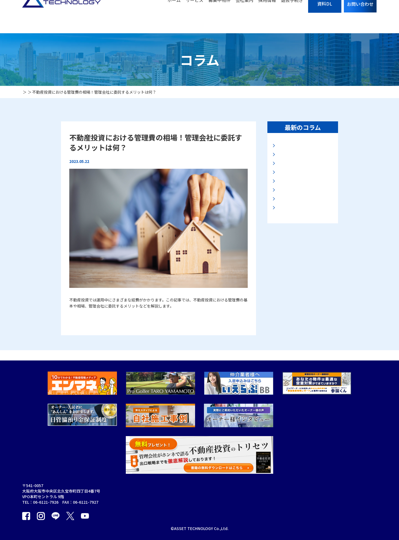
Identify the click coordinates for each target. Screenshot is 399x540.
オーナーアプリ (199, 507)
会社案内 (244, 16)
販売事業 (165, 517)
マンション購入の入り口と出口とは (304, 199)
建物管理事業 (197, 485)
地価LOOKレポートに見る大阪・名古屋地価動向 (303, 149)
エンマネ (334, 485)
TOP (161, 475)
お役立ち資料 (289, 507)
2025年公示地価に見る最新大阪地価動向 (305, 266)
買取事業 (165, 507)
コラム (284, 485)
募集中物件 (219, 16)
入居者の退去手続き (251, 496)
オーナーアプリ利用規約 (207, 517)
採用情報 (267, 16)
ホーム (174, 16)
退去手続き (292, 16)
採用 (238, 517)
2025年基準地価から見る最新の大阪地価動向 (305, 182)
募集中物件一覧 (247, 485)
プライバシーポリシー (253, 507)
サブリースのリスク (251, 475)
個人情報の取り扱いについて (351, 475)
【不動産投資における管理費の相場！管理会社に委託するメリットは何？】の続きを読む (146, 316)
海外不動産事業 (199, 496)
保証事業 (193, 475)
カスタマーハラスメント (299, 517)
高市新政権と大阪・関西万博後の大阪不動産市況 (304, 166)
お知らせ (286, 496)
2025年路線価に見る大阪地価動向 (305, 216)
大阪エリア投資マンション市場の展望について (304, 233)
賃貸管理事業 (168, 496)
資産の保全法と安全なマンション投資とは (304, 250)
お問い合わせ (289, 475)
